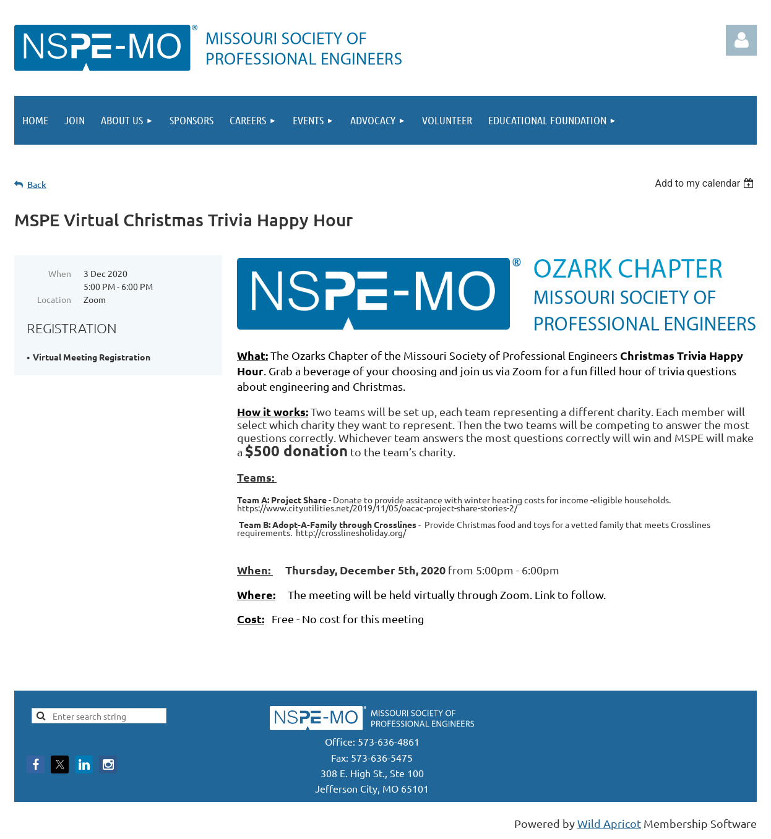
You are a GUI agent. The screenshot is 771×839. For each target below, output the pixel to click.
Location (54, 299)
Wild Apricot (609, 823)
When (59, 273)
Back (36, 184)
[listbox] (706, 183)
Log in (741, 40)
